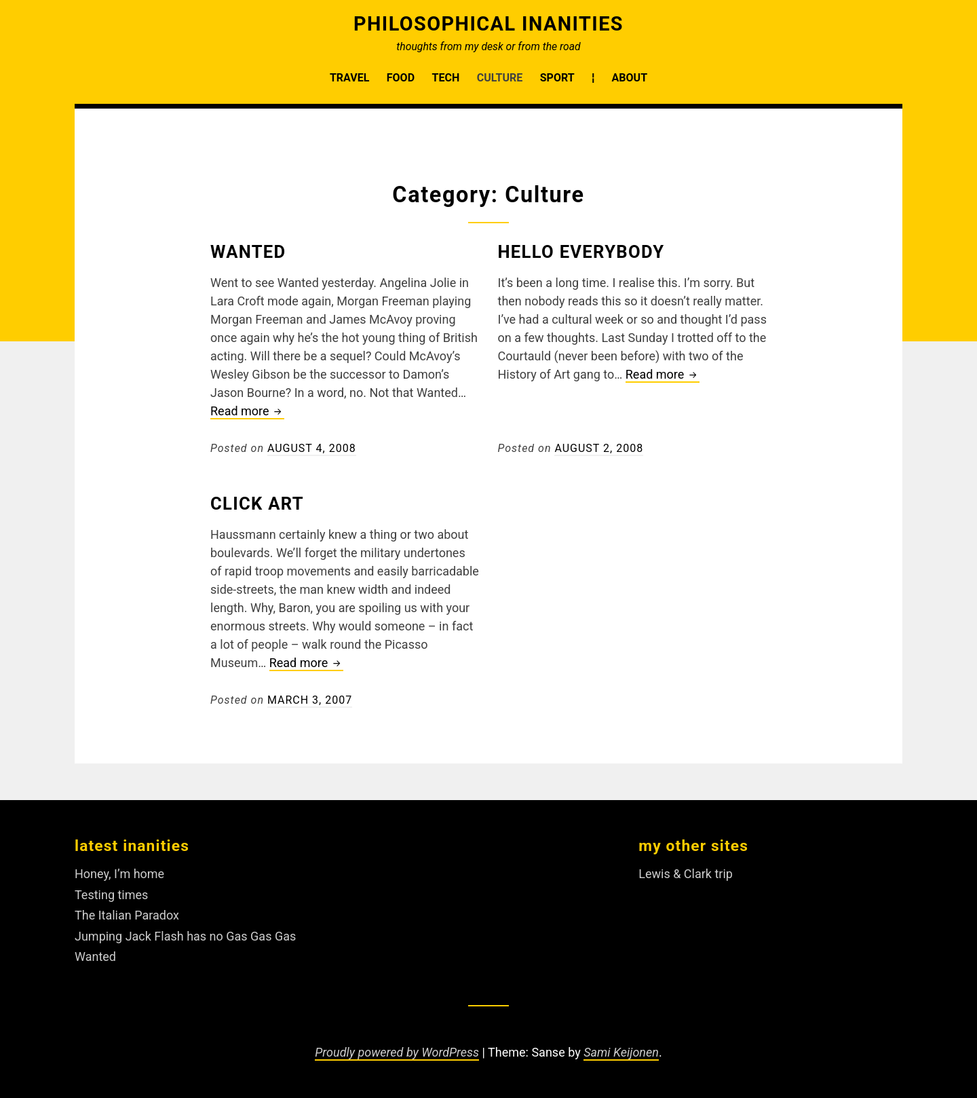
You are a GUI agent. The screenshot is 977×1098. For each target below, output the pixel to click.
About (629, 77)
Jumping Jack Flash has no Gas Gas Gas (185, 936)
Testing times (111, 895)
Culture (500, 77)
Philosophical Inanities (488, 23)
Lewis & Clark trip (685, 874)
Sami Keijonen (621, 1052)
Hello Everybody (581, 252)
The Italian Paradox (127, 915)
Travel (349, 77)
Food (401, 77)
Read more (247, 411)
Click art (257, 503)
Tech (446, 77)
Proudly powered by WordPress (397, 1052)
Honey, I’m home (119, 874)
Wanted (248, 252)
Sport (557, 77)
